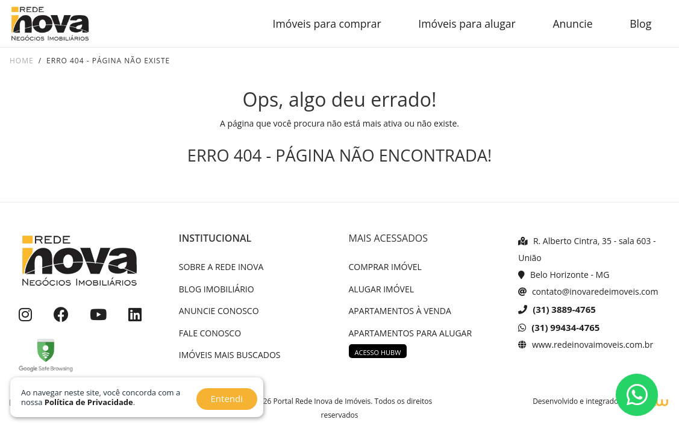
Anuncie (572, 23)
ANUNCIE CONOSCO (219, 310)
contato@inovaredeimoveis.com (588, 291)
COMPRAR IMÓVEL (385, 266)
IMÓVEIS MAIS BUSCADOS (230, 354)
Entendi (227, 398)
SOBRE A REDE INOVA (221, 266)
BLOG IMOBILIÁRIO (216, 289)
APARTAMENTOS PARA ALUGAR (410, 333)
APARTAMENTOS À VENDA (400, 310)
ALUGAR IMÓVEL (382, 289)
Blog (640, 23)
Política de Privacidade (89, 402)
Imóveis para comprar (327, 23)
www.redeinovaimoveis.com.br (585, 344)
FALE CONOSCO (210, 333)
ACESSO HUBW (378, 352)
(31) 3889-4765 (557, 309)
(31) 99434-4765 (558, 327)
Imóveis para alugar (466, 23)
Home (22, 60)
